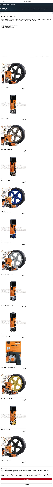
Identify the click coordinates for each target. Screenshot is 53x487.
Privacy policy (2, 455)
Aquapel (19, 464)
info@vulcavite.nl (41, 459)
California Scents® (21, 458)
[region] (19, 482)
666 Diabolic (20, 455)
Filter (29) (4, 57)
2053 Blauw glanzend (33, 148)
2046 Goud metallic (32, 240)
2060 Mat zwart (5, 86)
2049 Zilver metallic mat (7, 179)
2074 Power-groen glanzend (8, 394)
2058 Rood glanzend (32, 363)
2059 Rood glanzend (6, 363)
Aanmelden (3, 473)
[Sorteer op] (48, 57)
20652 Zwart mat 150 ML (34, 425)
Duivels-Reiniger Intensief (22, 465)
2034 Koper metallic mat (7, 425)
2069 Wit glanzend (32, 302)
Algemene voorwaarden (4, 456)
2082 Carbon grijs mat (6, 210)
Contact (1, 454)
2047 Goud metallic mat (7, 240)
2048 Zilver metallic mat (33, 179)
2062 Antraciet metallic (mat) (8, 333)
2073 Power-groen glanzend (34, 394)
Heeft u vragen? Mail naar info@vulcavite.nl (7, 4)
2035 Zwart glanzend (6, 271)
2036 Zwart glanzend (33, 271)
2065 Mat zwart (31, 86)
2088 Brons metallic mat (33, 117)
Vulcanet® (20, 454)
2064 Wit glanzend (5, 302)
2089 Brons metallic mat (7, 117)
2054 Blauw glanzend (6, 148)
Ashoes (22, 463)
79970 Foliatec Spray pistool (34, 210)
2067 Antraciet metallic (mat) (35, 333)
